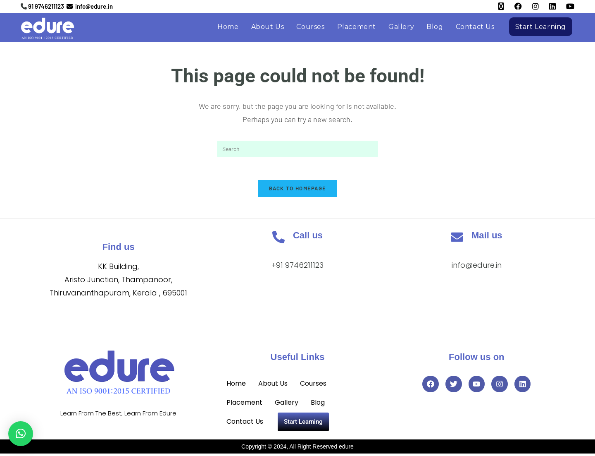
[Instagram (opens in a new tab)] (530, 6)
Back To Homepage (297, 190)
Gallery (286, 405)
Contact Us (244, 424)
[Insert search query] (297, 149)
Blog (318, 405)
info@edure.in (477, 267)
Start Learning (303, 424)
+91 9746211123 (297, 267)
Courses (313, 386)
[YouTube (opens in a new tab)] (565, 6)
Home (236, 386)
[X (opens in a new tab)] (496, 6)
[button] (20, 433)
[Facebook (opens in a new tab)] (513, 6)
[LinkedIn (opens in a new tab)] (547, 6)
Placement (244, 405)
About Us (273, 386)
